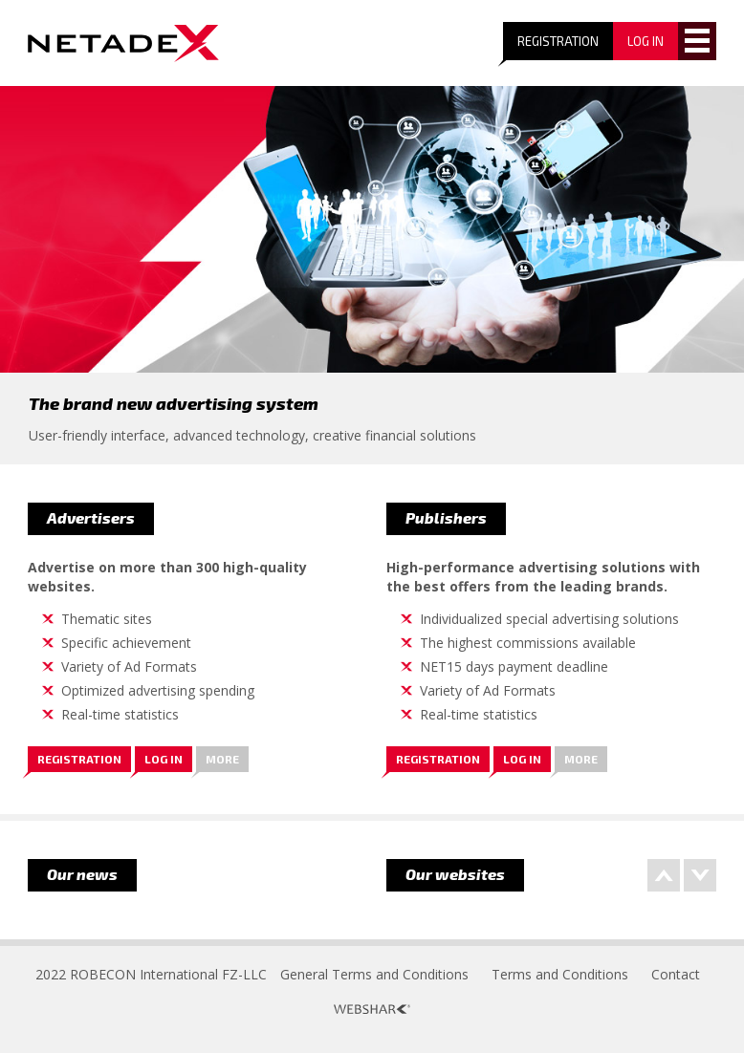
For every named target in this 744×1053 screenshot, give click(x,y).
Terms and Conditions (560, 974)
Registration (558, 41)
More (222, 758)
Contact (675, 974)
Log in (163, 758)
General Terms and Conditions (374, 974)
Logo (123, 43)
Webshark (372, 1009)
